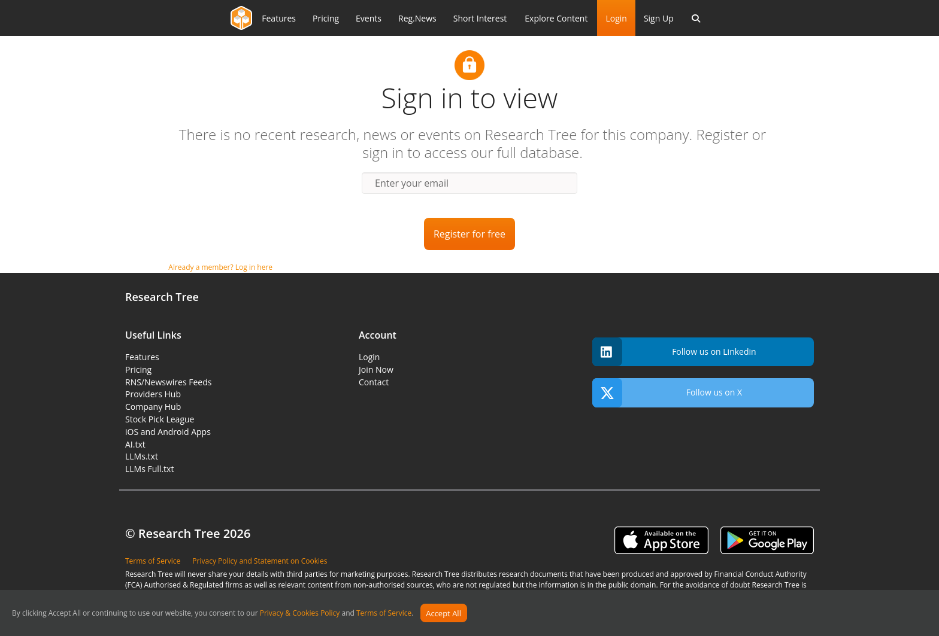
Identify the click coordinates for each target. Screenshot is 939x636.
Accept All (443, 613)
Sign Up (659, 18)
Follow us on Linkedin (674, 352)
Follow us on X (667, 392)
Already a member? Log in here (220, 267)
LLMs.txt (141, 456)
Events (368, 18)
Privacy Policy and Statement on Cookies (259, 561)
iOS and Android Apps (168, 431)
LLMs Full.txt (149, 468)
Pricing (326, 18)
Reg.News (417, 18)
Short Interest (480, 18)
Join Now (376, 369)
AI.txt (135, 444)
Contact (374, 382)
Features (279, 18)
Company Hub (153, 406)
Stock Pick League (159, 419)
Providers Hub (153, 394)
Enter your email (412, 183)
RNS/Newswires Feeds (168, 382)
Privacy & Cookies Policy (300, 613)
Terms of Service (383, 613)
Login (615, 18)
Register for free (469, 234)
